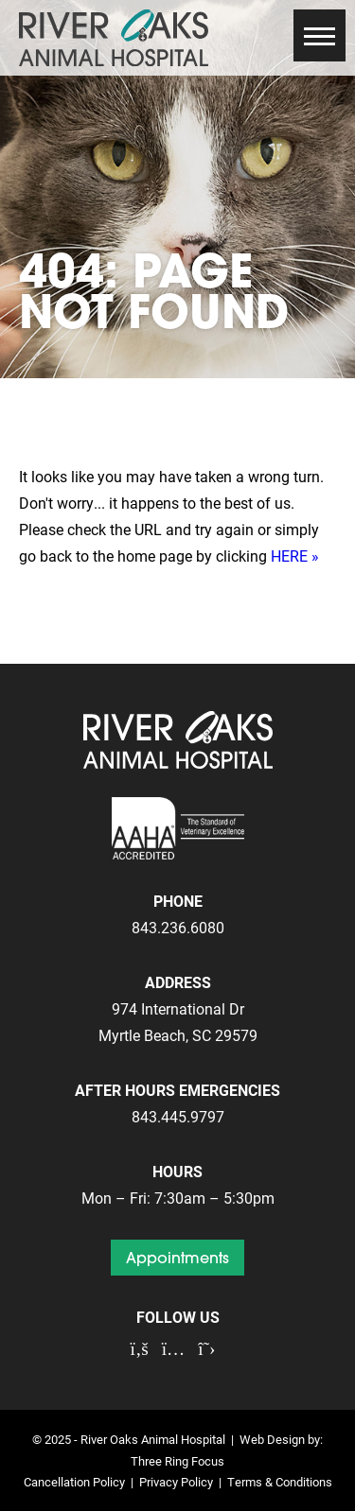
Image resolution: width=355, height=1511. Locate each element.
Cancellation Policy (74, 1481)
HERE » (295, 555)
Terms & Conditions (279, 1481)
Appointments (177, 1257)
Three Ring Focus (177, 1460)
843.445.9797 (178, 1116)
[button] (319, 35)
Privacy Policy (176, 1481)
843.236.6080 (178, 927)
